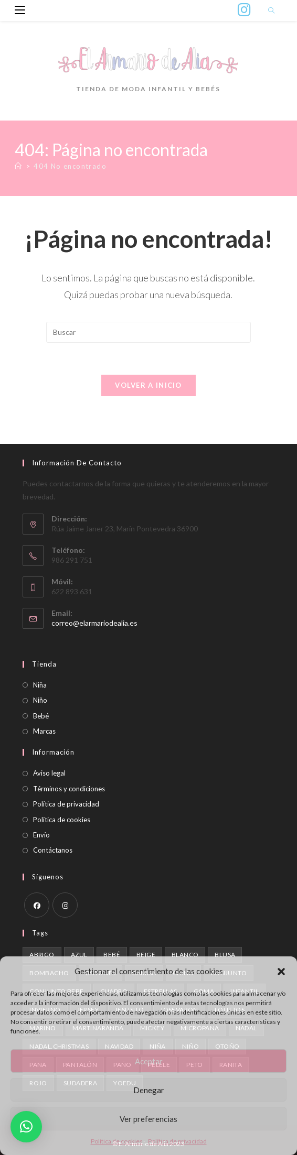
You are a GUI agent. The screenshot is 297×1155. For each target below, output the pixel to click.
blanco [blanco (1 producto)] (185, 954)
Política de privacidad (177, 1141)
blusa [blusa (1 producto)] (225, 954)
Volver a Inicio (148, 385)
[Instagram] (65, 905)
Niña (40, 685)
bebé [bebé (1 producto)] (111, 954)
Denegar (148, 1090)
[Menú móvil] (16, 10)
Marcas (44, 731)
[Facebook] (36, 905)
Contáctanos (52, 850)
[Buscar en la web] (271, 11)
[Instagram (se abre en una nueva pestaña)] (244, 9)
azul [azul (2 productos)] (79, 954)
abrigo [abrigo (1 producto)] (41, 954)
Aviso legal (49, 773)
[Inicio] (18, 166)
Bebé (41, 716)
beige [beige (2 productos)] (145, 954)
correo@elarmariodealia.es (94, 622)
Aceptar (149, 1061)
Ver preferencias (148, 1119)
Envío (41, 835)
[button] (281, 971)
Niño (40, 700)
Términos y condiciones (69, 788)
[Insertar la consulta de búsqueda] (148, 332)
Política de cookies (117, 1141)
